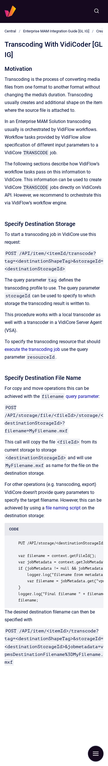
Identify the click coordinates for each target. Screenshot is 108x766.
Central (10, 31)
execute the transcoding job (32, 349)
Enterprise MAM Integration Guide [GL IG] (56, 31)
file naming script (63, 508)
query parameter (82, 396)
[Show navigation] (95, 753)
